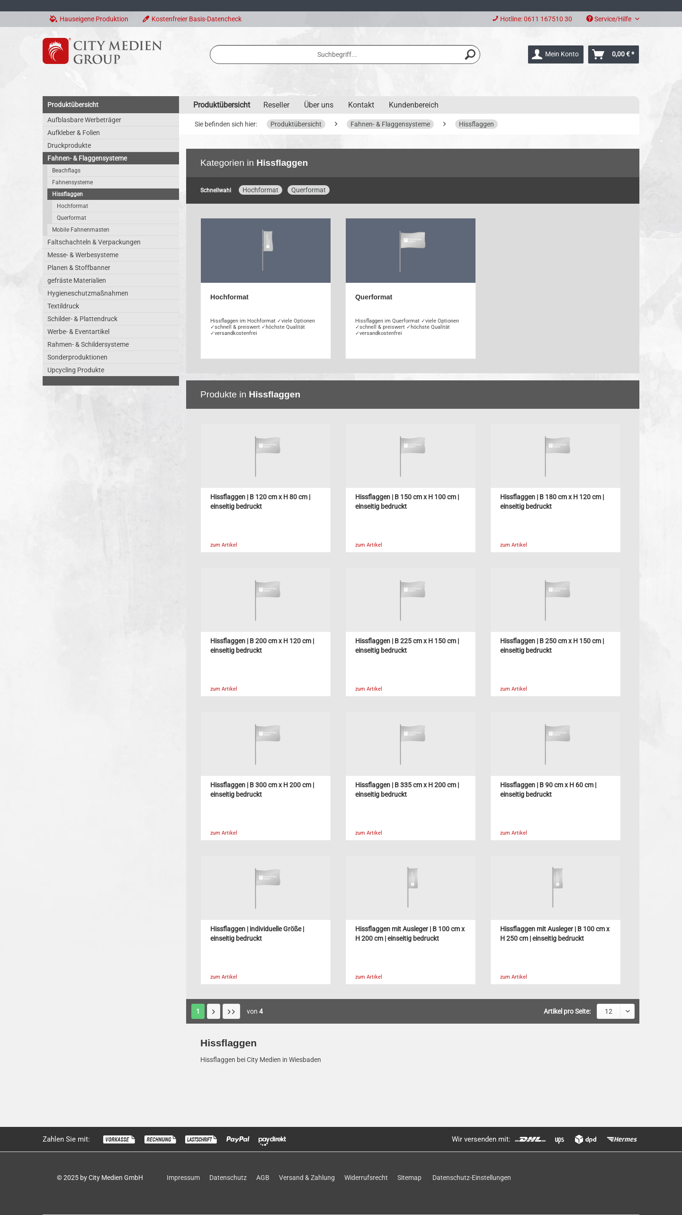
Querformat (71, 218)
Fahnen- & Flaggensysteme (87, 158)
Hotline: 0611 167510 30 (536, 19)
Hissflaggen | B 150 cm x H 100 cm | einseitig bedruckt (407, 502)
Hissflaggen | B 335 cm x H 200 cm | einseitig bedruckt (407, 790)
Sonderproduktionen (77, 357)
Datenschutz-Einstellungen (471, 1177)
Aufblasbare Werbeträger (84, 120)
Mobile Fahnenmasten (80, 229)
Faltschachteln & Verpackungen (94, 242)
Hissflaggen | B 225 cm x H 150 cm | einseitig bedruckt (407, 646)
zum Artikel (223, 545)
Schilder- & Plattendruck (82, 319)
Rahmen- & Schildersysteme (88, 344)
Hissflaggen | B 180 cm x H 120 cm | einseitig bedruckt (552, 502)
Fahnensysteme (72, 182)
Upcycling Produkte (75, 370)
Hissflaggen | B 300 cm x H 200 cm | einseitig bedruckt (262, 790)
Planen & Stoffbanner (78, 267)
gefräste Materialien (76, 280)
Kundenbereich (414, 104)
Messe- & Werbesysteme (82, 255)
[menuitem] (532, 19)
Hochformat (72, 206)
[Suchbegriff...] (345, 54)
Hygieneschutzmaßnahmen (87, 293)
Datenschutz (228, 1177)
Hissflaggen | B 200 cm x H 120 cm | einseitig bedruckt (262, 646)
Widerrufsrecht (366, 1177)
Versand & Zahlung (307, 1177)
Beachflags (66, 170)
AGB (262, 1177)
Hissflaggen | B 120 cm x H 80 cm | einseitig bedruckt (260, 502)
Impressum (183, 1177)
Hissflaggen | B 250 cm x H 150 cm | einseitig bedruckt (552, 646)
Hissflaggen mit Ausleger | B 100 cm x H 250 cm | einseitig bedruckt (555, 934)
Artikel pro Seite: (567, 1011)
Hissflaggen (67, 194)
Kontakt (361, 104)
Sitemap (409, 1177)
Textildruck (63, 306)
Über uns (318, 104)
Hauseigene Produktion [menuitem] (89, 19)
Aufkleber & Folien (73, 132)
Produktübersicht (73, 104)
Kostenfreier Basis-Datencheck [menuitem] (192, 19)
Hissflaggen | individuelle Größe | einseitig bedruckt (257, 934)
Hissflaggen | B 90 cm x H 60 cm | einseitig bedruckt (548, 790)
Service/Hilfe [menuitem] (609, 19)
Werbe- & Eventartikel (78, 331)
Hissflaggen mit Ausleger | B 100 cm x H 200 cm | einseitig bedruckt (410, 934)
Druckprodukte (69, 145)
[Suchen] (470, 54)
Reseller (276, 104)
